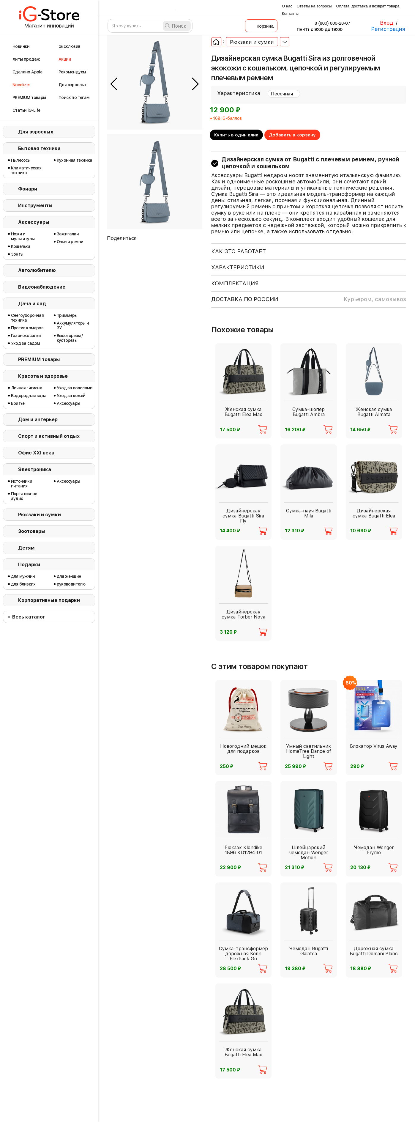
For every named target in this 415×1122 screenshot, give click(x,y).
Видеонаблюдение (41, 287)
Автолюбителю (37, 270)
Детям (26, 548)
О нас (287, 6)
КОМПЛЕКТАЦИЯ (235, 283)
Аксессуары (33, 222)
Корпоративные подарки (49, 600)
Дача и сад (32, 303)
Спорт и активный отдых (49, 436)
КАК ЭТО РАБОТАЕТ (238, 251)
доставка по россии (308, 299)
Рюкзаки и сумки (39, 514)
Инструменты (35, 205)
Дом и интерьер (38, 419)
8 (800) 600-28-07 (328, 23)
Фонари (27, 189)
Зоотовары (31, 531)
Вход (386, 23)
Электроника (34, 469)
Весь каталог (28, 617)
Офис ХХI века (36, 453)
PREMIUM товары (39, 359)
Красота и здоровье (43, 376)
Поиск (179, 26)
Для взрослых (35, 132)
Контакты (290, 13)
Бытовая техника (39, 148)
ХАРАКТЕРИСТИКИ (237, 267)
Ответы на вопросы (314, 6)
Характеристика (238, 93)
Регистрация (388, 29)
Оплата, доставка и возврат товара (368, 6)
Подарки (29, 564)
